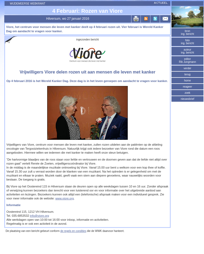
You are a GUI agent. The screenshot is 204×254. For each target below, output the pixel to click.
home (187, 80)
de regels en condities (73, 231)
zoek (187, 92)
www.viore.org (64, 198)
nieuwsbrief (187, 98)
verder (187, 68)
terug (188, 74)
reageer (187, 86)
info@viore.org (39, 215)
